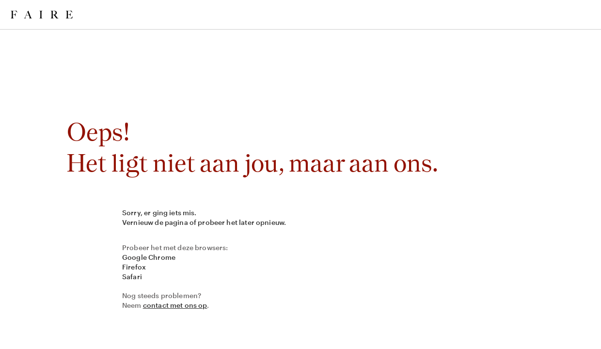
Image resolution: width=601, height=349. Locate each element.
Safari (132, 276)
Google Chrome (148, 257)
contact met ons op (175, 305)
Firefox (134, 267)
